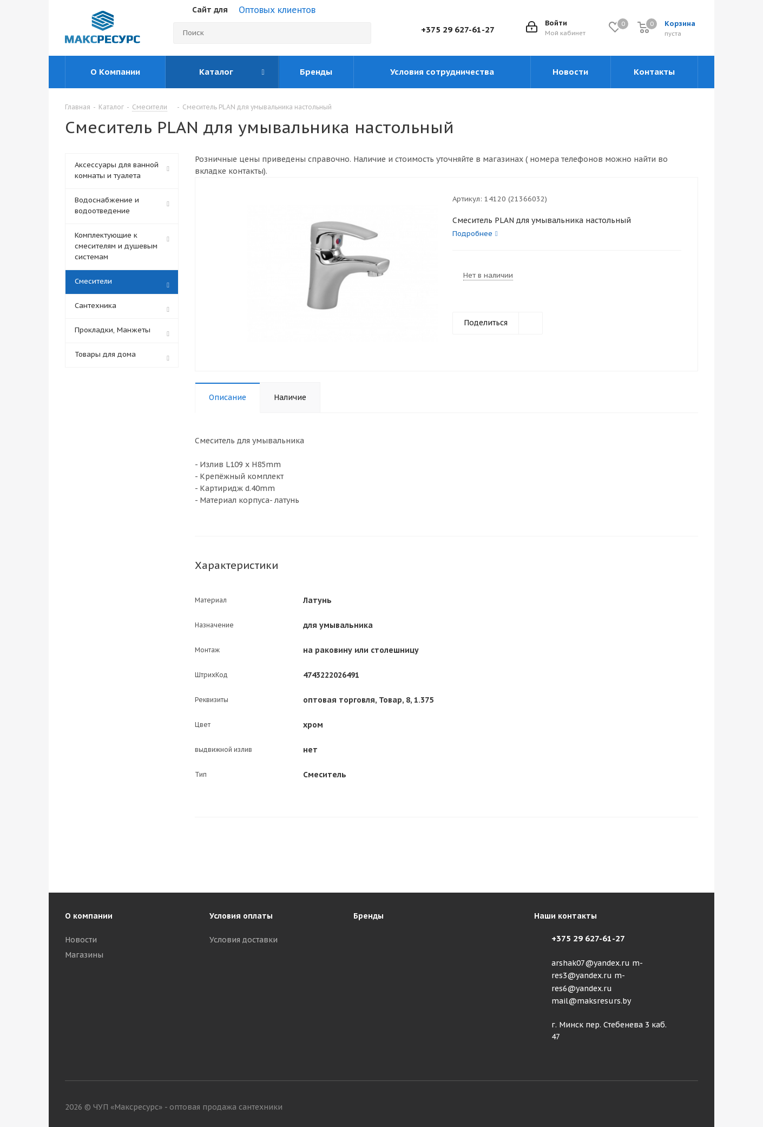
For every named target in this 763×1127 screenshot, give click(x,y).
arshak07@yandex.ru (590, 963)
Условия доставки (243, 940)
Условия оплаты (241, 916)
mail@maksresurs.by (591, 1001)
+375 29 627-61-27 (458, 29)
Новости (81, 940)
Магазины (84, 955)
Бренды (368, 916)
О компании (89, 916)
